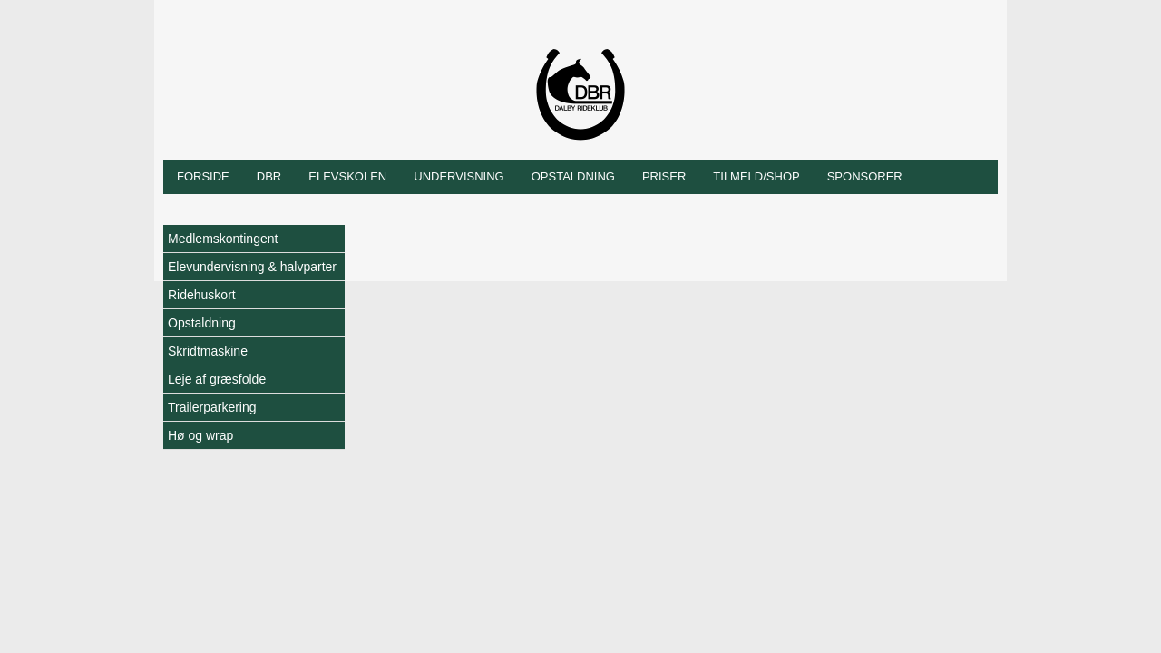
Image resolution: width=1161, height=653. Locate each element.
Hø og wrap (200, 435)
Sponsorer (864, 176)
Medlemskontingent (223, 238)
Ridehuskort (202, 295)
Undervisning (458, 176)
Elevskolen (347, 176)
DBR (269, 176)
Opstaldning (573, 176)
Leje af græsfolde (217, 379)
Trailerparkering (212, 407)
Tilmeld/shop (756, 176)
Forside (203, 176)
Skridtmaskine (208, 351)
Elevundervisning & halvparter (252, 266)
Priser (664, 176)
